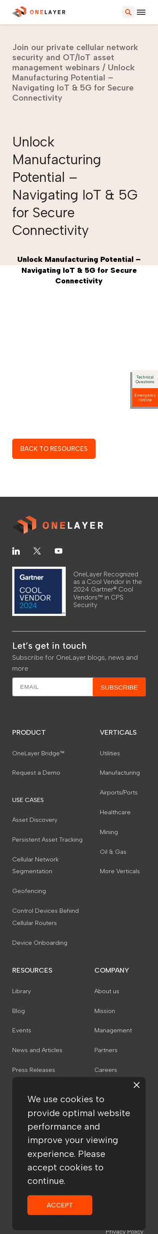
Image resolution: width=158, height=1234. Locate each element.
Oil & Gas (113, 852)
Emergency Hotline (145, 397)
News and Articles (37, 1050)
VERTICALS (118, 732)
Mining (109, 832)
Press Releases (33, 1070)
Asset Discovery (34, 820)
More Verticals (120, 871)
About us (106, 991)
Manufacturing (120, 772)
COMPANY (111, 970)
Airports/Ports (119, 792)
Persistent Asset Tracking (47, 839)
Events (21, 1030)
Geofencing (29, 891)
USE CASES (28, 800)
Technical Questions (145, 379)
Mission (104, 1011)
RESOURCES (32, 970)
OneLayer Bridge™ (38, 753)
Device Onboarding (39, 942)
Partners (106, 1050)
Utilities (110, 753)
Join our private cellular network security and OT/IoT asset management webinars (75, 57)
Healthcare (115, 812)
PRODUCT (29, 732)
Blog (18, 1011)
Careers (105, 1070)
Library (21, 991)
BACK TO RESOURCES (54, 449)
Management (113, 1030)
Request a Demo (36, 772)
